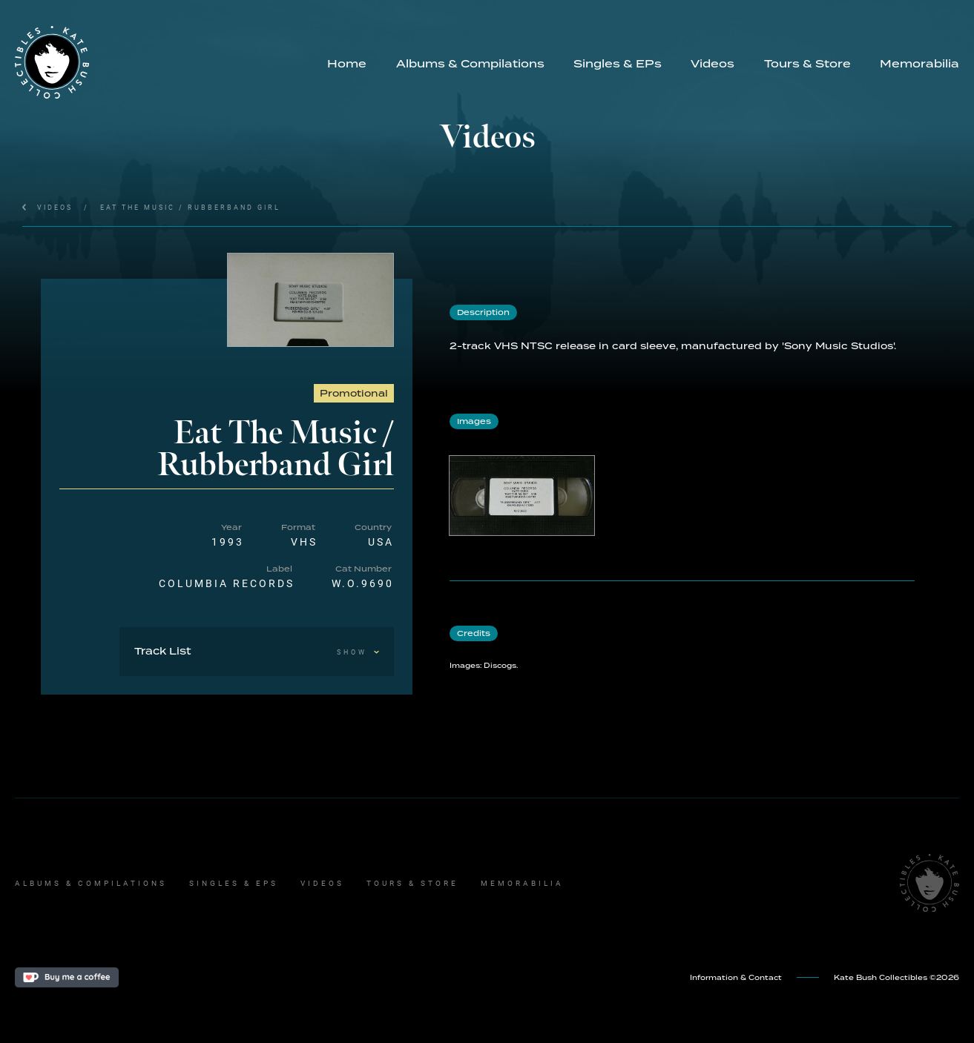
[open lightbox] (311, 300)
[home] (163, 62)
